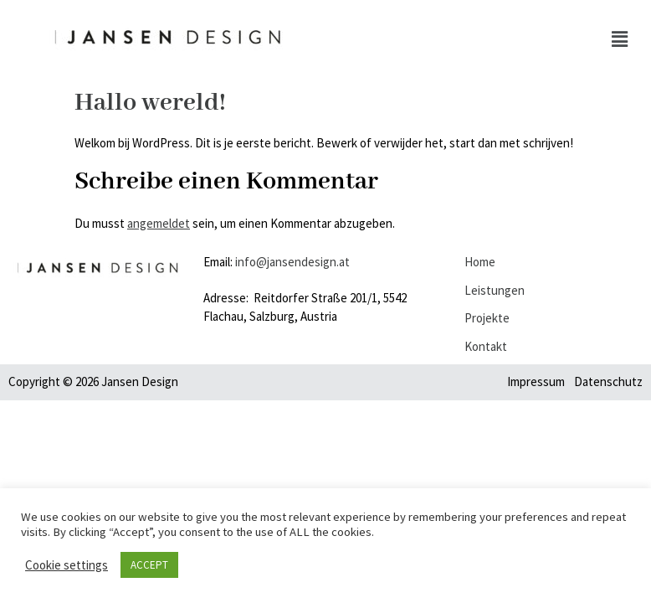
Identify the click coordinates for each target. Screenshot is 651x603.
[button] (620, 39)
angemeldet (158, 223)
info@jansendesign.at (292, 262)
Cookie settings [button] (66, 565)
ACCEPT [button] (149, 565)
